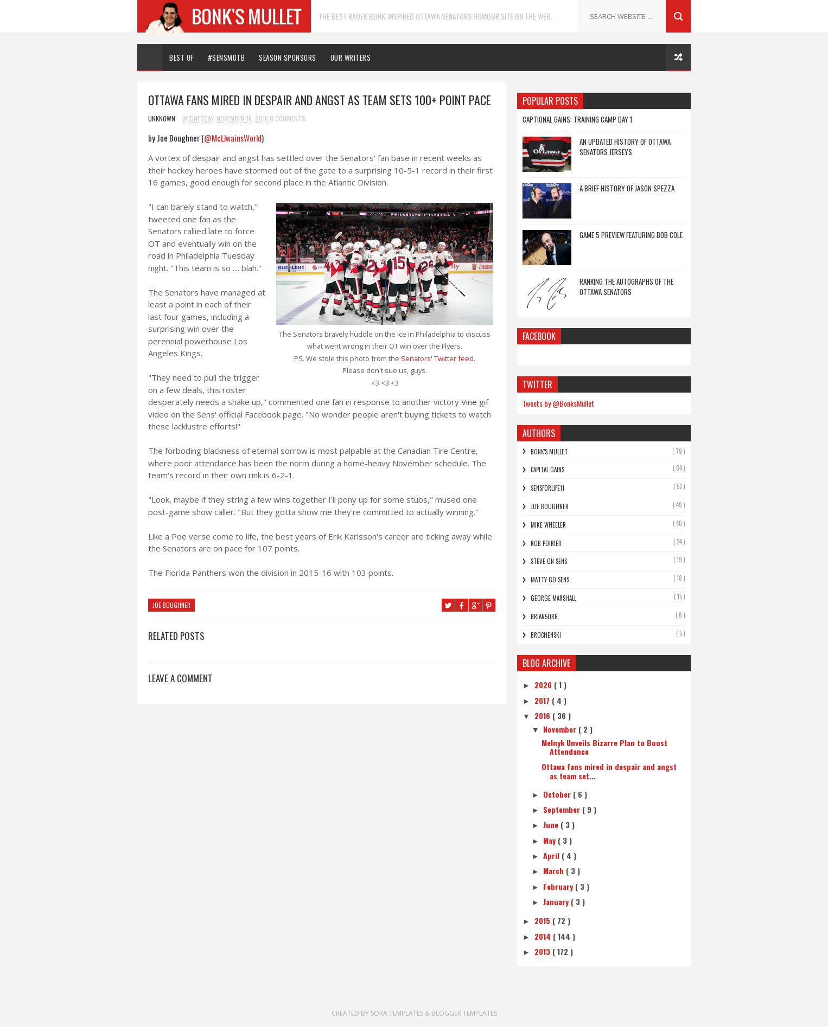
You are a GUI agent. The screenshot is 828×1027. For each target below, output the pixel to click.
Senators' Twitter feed (436, 358)
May (550, 840)
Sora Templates (397, 1013)
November (560, 729)
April (552, 855)
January (557, 901)
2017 (543, 700)
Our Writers (350, 57)
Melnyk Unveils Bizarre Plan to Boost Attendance (604, 747)
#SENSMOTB (226, 57)
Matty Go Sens (550, 579)
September (562, 809)
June (552, 824)
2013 (543, 951)
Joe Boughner (171, 605)
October (558, 794)
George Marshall (553, 598)
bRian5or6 (544, 616)
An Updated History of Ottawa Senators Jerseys (625, 147)
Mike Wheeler (548, 525)
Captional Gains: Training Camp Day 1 (577, 119)
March (554, 870)
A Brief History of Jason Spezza (626, 188)
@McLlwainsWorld (233, 138)
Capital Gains (547, 469)
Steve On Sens (549, 561)
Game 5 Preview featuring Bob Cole (631, 234)
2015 (543, 920)
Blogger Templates (464, 1013)
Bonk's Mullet (549, 451)
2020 (544, 684)
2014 (543, 936)
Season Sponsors (287, 57)
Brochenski (546, 635)
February (559, 886)
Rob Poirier (546, 543)
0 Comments (287, 118)
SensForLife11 (547, 488)
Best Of (181, 57)
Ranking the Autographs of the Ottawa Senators (626, 287)
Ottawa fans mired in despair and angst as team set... (609, 771)
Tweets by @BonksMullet (558, 403)
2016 (543, 715)
